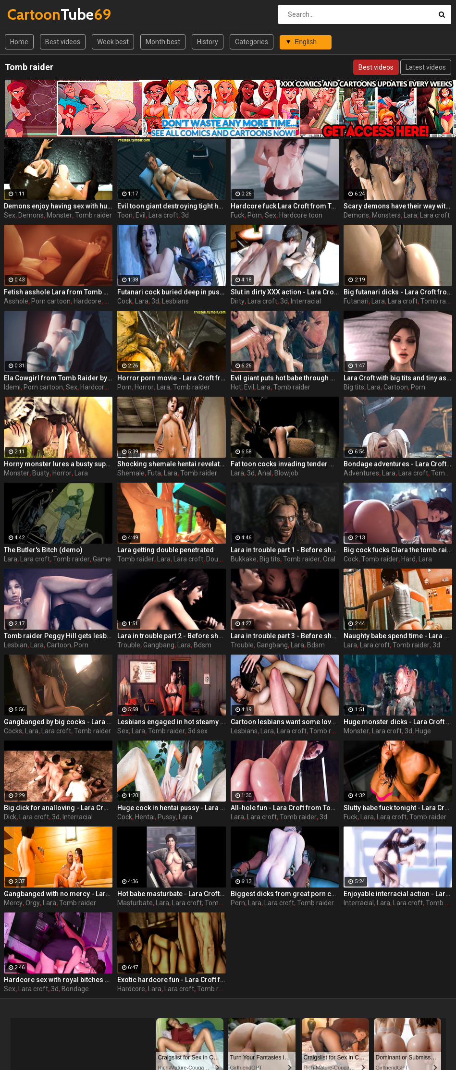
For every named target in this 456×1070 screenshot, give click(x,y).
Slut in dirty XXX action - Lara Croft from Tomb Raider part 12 (285, 292)
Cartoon (395, 387)
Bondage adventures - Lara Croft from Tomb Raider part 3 (398, 464)
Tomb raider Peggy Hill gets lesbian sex (58, 636)
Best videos (62, 42)
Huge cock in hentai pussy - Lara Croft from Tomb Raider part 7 (171, 808)
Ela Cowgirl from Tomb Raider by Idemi (58, 378)
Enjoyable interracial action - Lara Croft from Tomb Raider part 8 (398, 894)
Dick (10, 817)
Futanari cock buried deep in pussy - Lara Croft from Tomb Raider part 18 (171, 292)
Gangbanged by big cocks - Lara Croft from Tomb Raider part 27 (58, 722)
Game (102, 559)
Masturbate (135, 903)
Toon (125, 215)
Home (19, 42)
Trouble (128, 645)
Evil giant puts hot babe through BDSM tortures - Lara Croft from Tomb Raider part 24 (285, 378)
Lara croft (163, 215)
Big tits (354, 387)
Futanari (356, 301)
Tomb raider (93, 215)
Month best (163, 42)
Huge (423, 731)
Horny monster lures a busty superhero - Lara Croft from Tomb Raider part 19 (58, 464)
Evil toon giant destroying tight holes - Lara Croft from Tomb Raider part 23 (171, 206)
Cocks (13, 731)
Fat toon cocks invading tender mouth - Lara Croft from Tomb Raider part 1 (285, 464)
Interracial (306, 301)
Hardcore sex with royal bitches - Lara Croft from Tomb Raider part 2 (58, 980)
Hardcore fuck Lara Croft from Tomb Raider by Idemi (285, 206)
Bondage (75, 989)
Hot (236, 387)
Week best (113, 42)
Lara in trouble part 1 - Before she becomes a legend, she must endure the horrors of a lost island (285, 550)
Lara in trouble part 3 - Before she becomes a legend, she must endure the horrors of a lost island (285, 636)
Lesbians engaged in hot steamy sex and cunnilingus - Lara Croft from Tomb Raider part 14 (171, 722)
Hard (408, 559)
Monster (59, 215)
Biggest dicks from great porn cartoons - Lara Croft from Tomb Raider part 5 (285, 894)
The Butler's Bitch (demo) (43, 550)
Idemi (12, 387)
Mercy (13, 903)
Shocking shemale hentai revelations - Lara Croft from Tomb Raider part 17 (171, 464)
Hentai (145, 817)
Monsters (386, 215)
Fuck (238, 215)
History (207, 42)
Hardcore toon (300, 215)
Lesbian (15, 645)
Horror (144, 387)
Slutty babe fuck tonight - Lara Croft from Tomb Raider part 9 (398, 808)
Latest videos (426, 67)
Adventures (361, 473)
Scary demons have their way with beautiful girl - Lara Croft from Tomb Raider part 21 (398, 206)
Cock (124, 301)
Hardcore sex (100, 387)
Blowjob (286, 473)
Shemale (131, 473)
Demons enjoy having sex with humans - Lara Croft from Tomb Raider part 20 (58, 206)
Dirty (238, 301)
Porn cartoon (51, 301)
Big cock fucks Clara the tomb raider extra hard (398, 550)
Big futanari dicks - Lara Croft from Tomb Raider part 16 (398, 292)
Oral (329, 559)
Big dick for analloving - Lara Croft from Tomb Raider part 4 (58, 808)
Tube (32, 14)
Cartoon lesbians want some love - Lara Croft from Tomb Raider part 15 (285, 722)
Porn (254, 215)
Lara (410, 215)
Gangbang (158, 645)
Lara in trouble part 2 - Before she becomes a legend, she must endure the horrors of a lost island (171, 636)
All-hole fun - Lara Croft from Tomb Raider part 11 (285, 808)
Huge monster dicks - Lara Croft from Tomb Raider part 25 (398, 722)
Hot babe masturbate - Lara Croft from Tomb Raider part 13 (171, 894)
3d (185, 215)
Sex (9, 215)
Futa (154, 473)
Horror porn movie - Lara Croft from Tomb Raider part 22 (171, 378)
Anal (264, 473)
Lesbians (175, 301)
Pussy (167, 817)
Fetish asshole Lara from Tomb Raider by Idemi (58, 292)
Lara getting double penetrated (165, 550)
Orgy (32, 903)
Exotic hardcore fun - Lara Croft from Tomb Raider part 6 (171, 980)
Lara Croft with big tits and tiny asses (398, 378)
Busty (40, 473)
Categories (251, 42)
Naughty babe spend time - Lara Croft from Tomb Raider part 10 (398, 636)
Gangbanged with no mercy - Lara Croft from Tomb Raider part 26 (58, 894)
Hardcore (87, 301)
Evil (141, 215)
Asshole (16, 301)
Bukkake (244, 559)
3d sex (198, 731)
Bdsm (202, 645)
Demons (31, 215)
